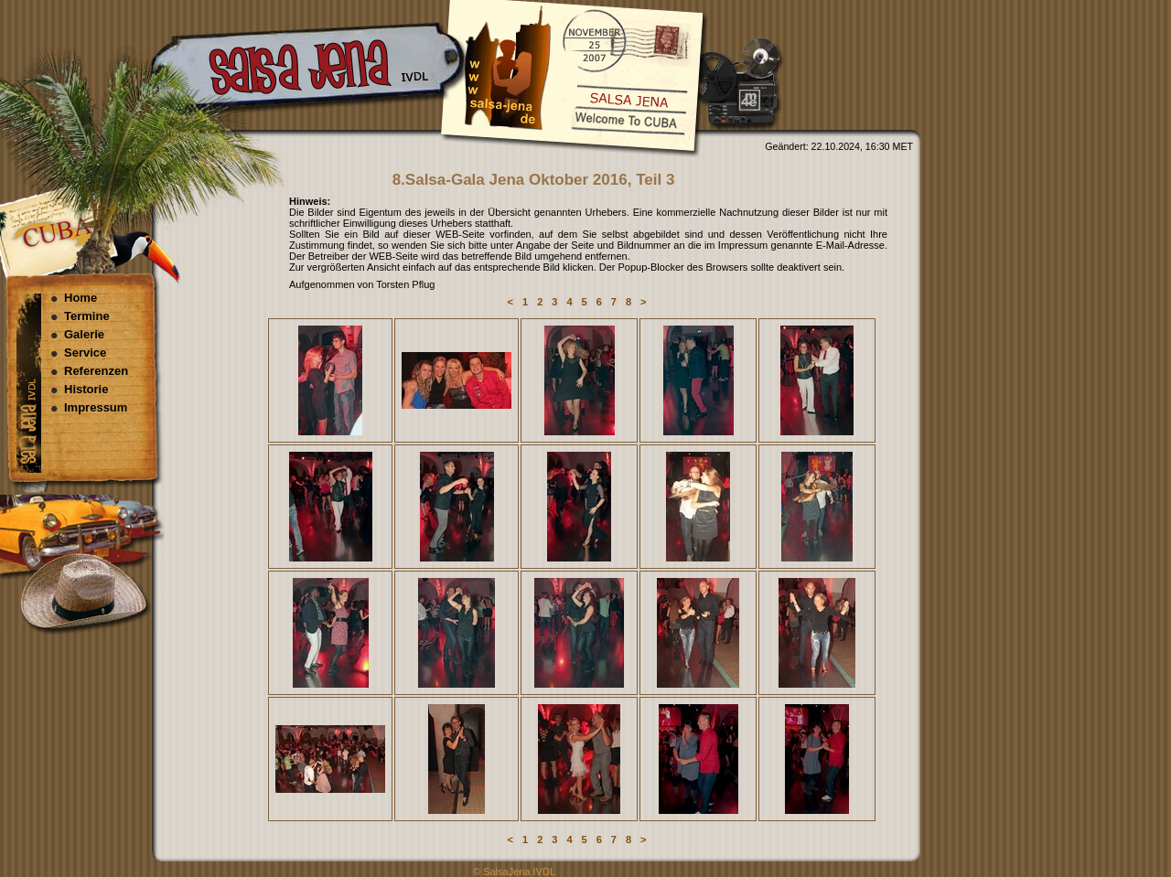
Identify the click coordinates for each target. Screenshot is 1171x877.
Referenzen (96, 371)
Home (80, 298)
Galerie (84, 334)
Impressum (95, 407)
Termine (87, 316)
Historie (86, 389)
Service (85, 352)
